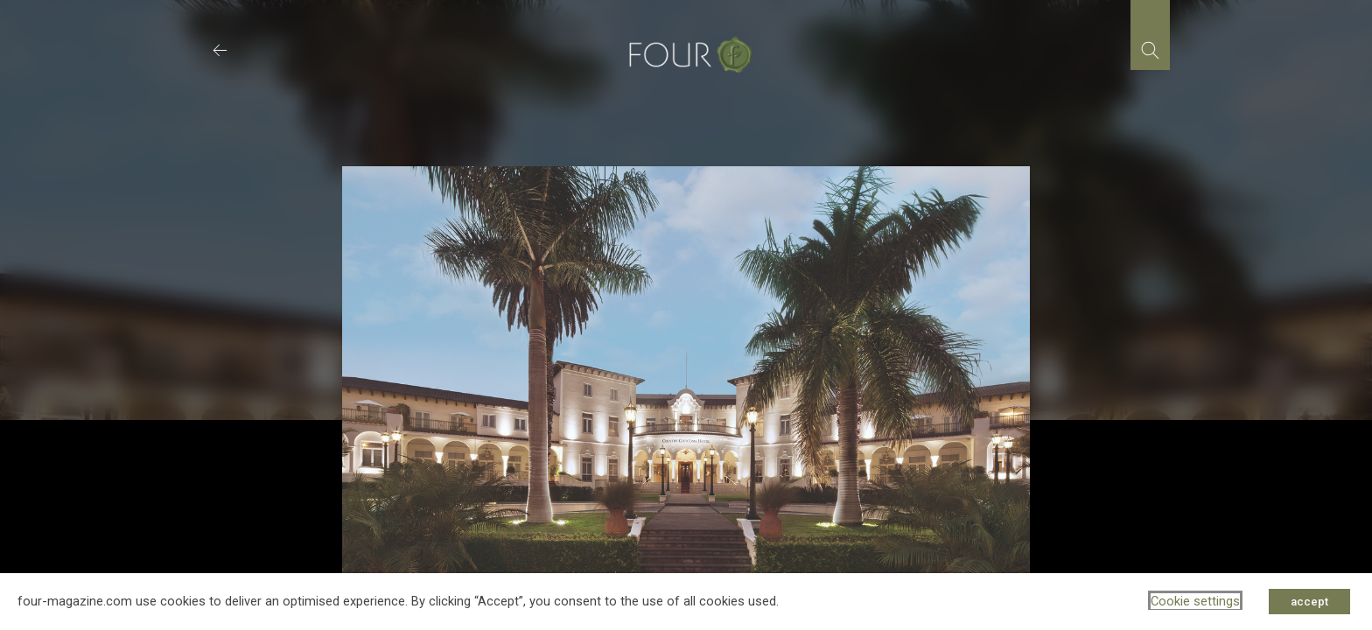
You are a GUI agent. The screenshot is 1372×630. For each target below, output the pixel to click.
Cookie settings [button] (1195, 601)
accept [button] (1309, 601)
